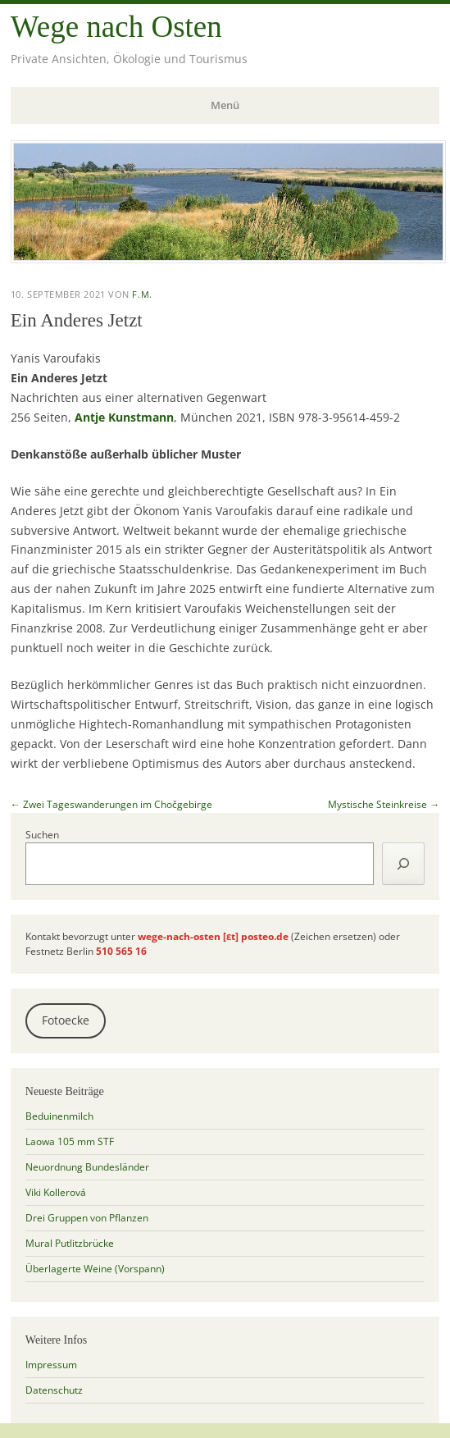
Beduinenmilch (59, 1116)
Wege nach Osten (116, 26)
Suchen (42, 835)
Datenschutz (54, 1390)
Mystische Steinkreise (383, 804)
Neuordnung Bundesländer (87, 1167)
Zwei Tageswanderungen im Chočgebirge (111, 804)
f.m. (142, 294)
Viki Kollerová (55, 1192)
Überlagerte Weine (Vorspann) (95, 1269)
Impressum (51, 1365)
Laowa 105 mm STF (69, 1141)
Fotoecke (65, 1020)
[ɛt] (231, 936)
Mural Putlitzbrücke (69, 1243)
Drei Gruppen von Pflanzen (86, 1218)
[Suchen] (403, 863)
